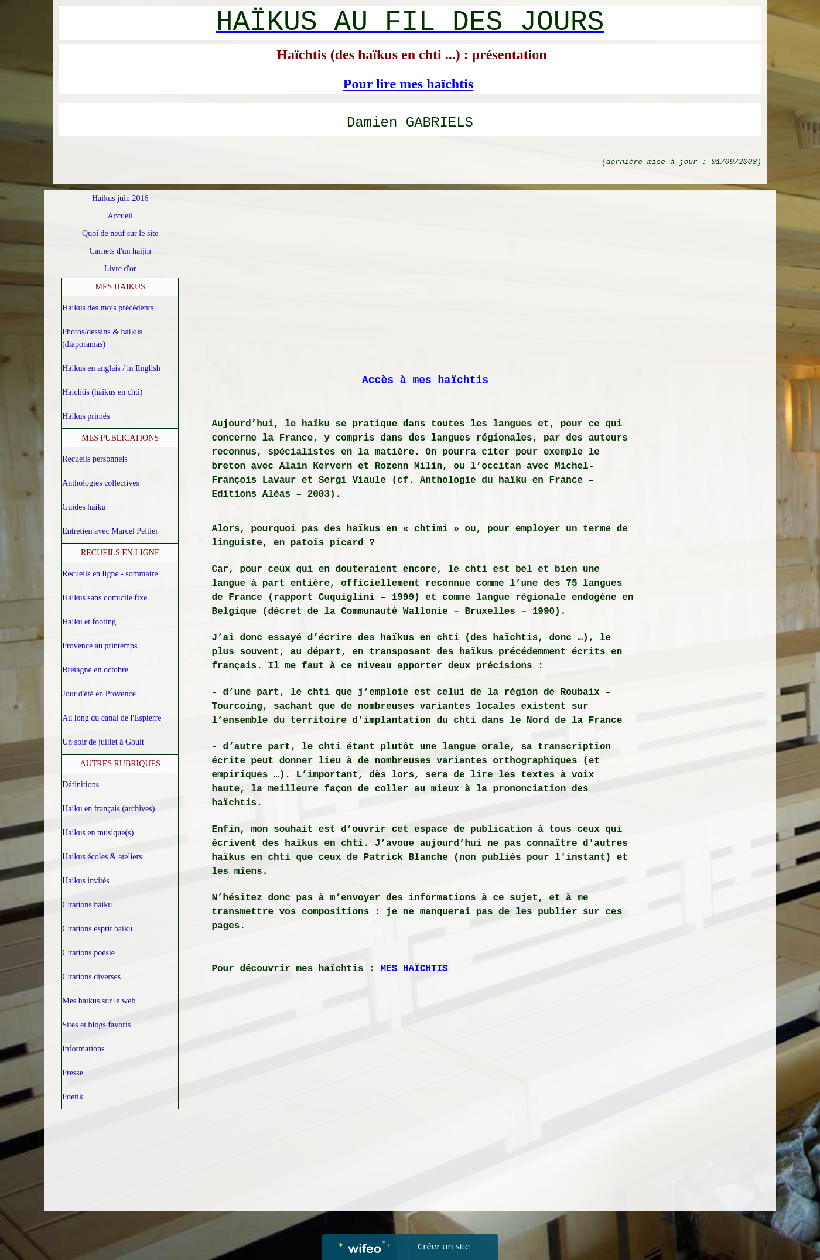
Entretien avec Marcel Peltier (110, 531)
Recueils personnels (95, 459)
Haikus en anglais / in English (111, 368)
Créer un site (444, 1246)
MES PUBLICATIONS (120, 437)
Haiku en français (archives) (108, 808)
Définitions (80, 784)
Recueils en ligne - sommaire (110, 573)
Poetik (72, 1096)
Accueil (120, 215)
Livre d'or (120, 268)
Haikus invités (86, 880)
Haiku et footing (89, 621)
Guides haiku (83, 507)
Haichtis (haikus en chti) (102, 392)
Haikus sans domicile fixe (104, 597)
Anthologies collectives (100, 483)
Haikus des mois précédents (107, 307)
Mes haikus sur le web (98, 1000)
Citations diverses (91, 976)
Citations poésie (88, 952)
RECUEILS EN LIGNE (120, 552)
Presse (72, 1072)
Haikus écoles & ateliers (102, 856)
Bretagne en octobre (95, 669)
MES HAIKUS (120, 286)
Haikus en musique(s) (98, 832)
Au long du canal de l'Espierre (111, 717)
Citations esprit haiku (97, 928)
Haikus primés (86, 416)
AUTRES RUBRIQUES (120, 763)
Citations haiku (87, 904)
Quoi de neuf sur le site (120, 233)
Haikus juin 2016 (120, 198)
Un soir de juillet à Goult (103, 741)
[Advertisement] (425, 284)
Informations (83, 1048)
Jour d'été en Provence (99, 693)
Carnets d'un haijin (120, 251)
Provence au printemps (99, 645)
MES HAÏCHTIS (413, 969)
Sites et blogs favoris (96, 1024)
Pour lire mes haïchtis (408, 83)
